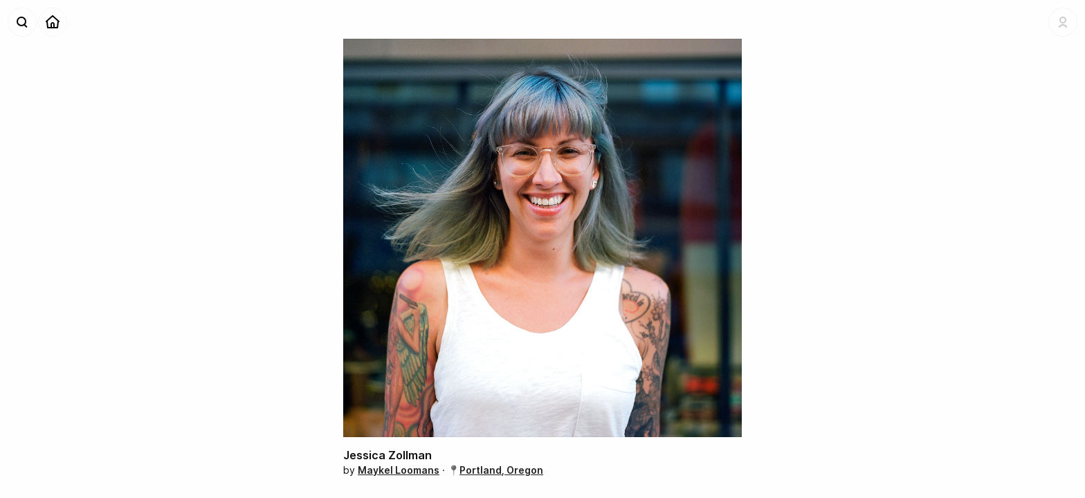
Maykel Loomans (398, 470)
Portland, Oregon (501, 470)
